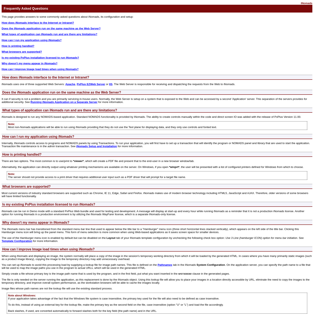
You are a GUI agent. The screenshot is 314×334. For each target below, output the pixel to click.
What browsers (14, 186)
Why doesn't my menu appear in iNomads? (30, 63)
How (6, 154)
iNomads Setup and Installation (96, 146)
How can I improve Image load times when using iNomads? (40, 69)
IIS (110, 84)
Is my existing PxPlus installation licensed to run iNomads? (40, 57)
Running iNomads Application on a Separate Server (64, 102)
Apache (70, 84)
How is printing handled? (18, 45)
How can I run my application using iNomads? (32, 40)
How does (10, 77)
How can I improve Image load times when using (40, 249)
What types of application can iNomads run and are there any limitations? (49, 34)
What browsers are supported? (22, 51)
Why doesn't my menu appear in (27, 222)
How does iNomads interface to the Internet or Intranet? (38, 22)
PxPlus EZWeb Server (91, 84)
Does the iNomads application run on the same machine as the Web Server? (51, 28)
